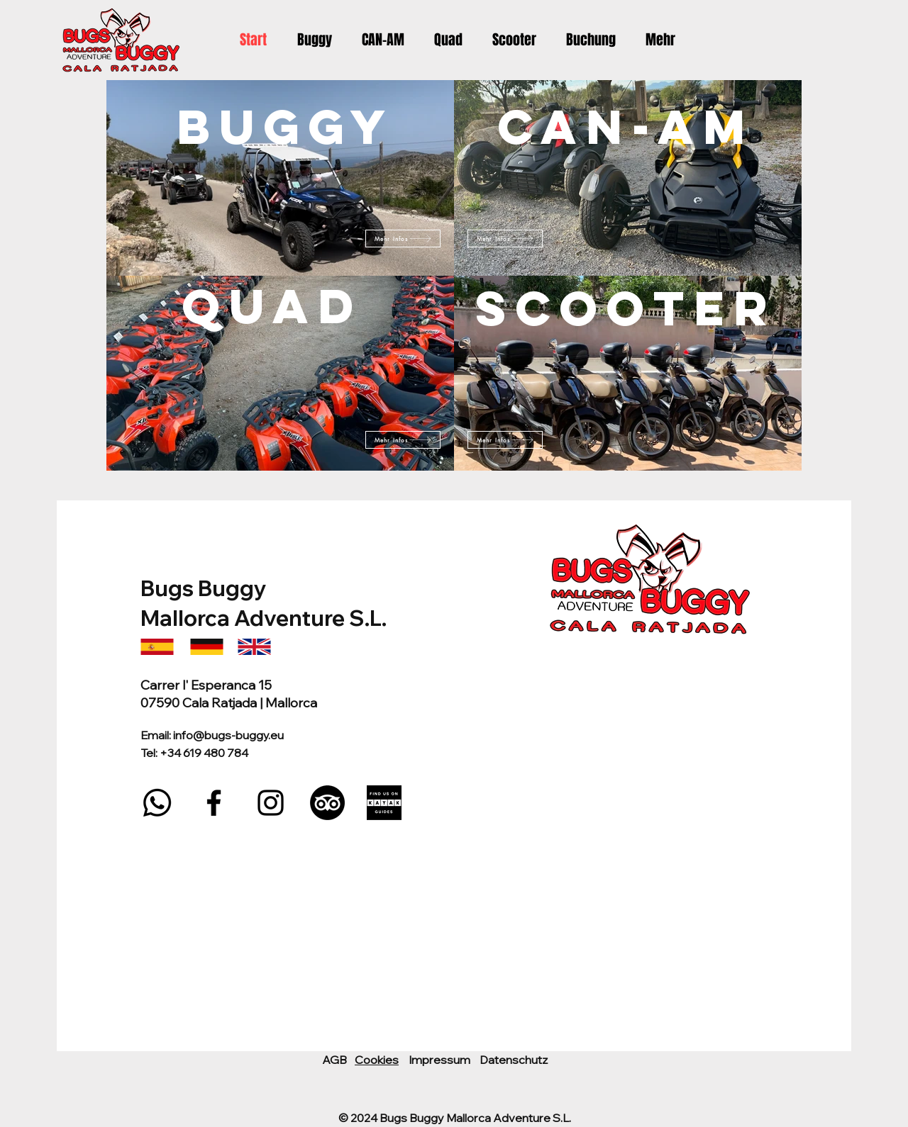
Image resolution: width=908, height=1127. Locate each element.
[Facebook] (213, 802)
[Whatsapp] (157, 802)
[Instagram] (270, 802)
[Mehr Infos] (403, 440)
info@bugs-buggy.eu (228, 735)
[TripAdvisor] (327, 802)
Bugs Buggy (205, 588)
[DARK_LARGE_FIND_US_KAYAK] (384, 802)
